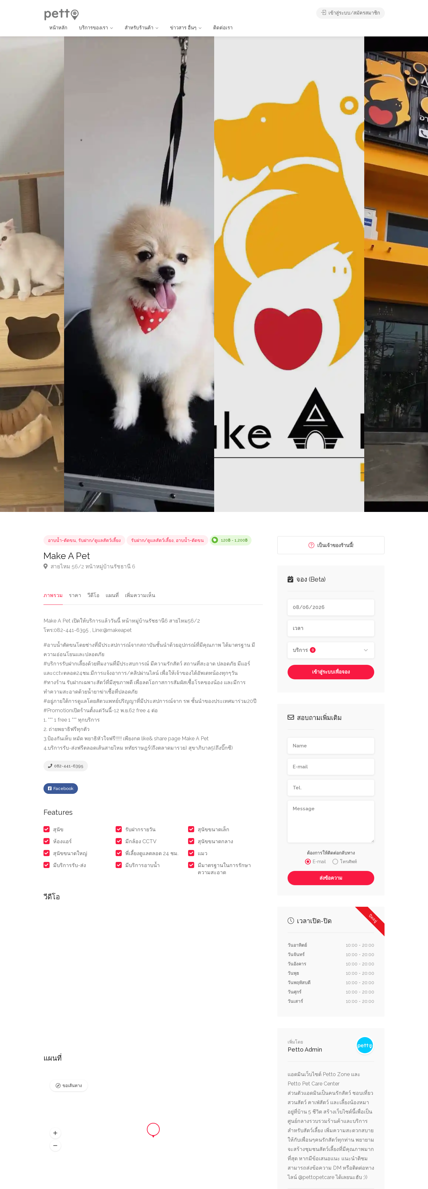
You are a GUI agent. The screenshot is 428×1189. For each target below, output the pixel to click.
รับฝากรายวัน (140, 829)
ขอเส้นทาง (72, 1085)
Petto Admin (305, 1049)
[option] (289, 274)
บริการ (304, 650)
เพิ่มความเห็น (140, 595)
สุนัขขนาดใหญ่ (70, 853)
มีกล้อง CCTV (141, 841)
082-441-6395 (65, 766)
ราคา (75, 595)
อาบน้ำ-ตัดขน (62, 540)
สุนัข (58, 829)
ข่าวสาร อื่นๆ (183, 28)
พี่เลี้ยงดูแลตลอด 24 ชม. (151, 853)
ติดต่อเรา (223, 28)
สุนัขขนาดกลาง (215, 841)
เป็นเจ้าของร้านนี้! (331, 545)
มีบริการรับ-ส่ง (69, 865)
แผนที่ (112, 595)
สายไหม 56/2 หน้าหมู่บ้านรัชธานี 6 (89, 566)
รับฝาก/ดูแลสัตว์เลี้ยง (99, 540)
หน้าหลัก (58, 28)
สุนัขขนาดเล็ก (213, 829)
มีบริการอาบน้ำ (142, 865)
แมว (202, 853)
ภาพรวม (53, 595)
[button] (55, 1133)
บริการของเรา (93, 28)
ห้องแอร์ (62, 841)
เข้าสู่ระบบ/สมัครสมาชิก (350, 13)
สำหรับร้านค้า (139, 28)
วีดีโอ (93, 595)
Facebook (60, 788)
